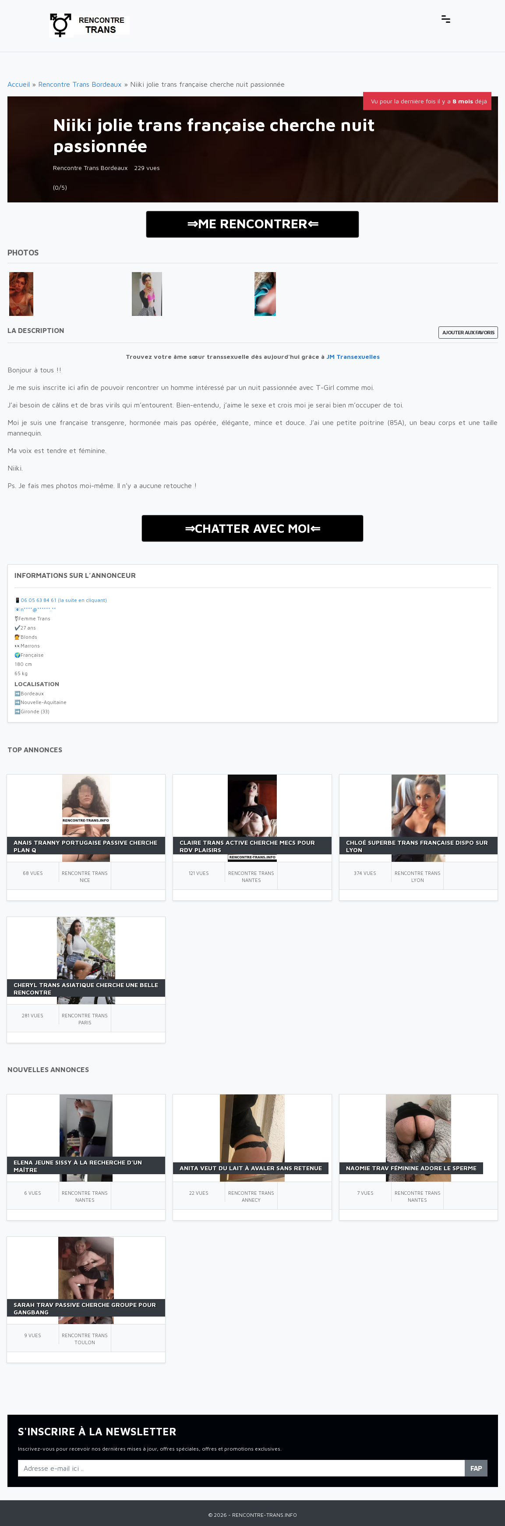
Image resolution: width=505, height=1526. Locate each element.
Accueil (18, 84)
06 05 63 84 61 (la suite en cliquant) (64, 600)
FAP (476, 1468)
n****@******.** (38, 609)
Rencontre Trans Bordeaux (80, 84)
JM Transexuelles (353, 356)
